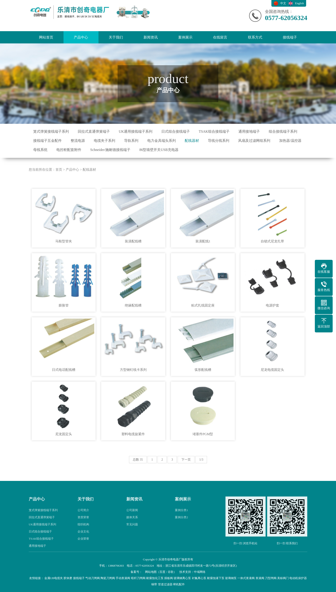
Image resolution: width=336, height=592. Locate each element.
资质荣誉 (83, 532)
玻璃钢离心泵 (182, 578)
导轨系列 (131, 140)
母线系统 (40, 150)
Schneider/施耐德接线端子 (110, 150)
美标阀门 (283, 578)
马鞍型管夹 (63, 256)
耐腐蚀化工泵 (155, 578)
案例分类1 (181, 525)
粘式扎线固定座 (203, 320)
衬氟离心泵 (199, 578)
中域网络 (199, 572)
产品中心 (81, 37)
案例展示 (185, 37)
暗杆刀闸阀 (138, 578)
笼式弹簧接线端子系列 (51, 131)
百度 (162, 572)
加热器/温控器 (290, 140)
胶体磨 (68, 578)
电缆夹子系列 (104, 140)
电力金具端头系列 (161, 140)
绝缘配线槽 (133, 320)
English (299, 3)
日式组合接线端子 (175, 131)
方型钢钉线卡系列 (133, 385)
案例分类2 (181, 532)
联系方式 (255, 37)
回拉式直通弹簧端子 (94, 131)
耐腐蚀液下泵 (215, 578)
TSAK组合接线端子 (214, 131)
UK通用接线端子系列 (135, 131)
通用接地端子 (249, 131)
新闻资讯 (150, 37)
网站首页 (46, 37)
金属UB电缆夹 (53, 578)
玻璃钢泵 (231, 578)
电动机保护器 (298, 578)
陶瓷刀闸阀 (107, 578)
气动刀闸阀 (92, 578)
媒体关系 (132, 532)
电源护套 (272, 320)
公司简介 (83, 525)
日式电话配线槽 (63, 385)
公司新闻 (132, 525)
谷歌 (171, 572)
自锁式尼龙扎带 (272, 256)
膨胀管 (64, 320)
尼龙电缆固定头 (272, 385)
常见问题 (132, 539)
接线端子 (290, 37)
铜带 (154, 584)
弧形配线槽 (203, 385)
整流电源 (78, 140)
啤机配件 (179, 584)
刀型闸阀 (271, 578)
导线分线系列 (218, 140)
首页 (58, 185)
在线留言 (220, 37)
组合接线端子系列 (283, 131)
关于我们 (116, 37)
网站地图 (151, 572)
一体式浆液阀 (246, 578)
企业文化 (83, 546)
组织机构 (83, 539)
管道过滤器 (165, 584)
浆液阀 (260, 578)
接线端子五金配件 (47, 140)
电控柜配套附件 (68, 150)
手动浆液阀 (123, 578)
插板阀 (168, 578)
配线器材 (192, 140)
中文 (283, 3)
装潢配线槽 (133, 256)
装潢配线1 (203, 256)
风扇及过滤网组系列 (254, 140)
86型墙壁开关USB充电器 (158, 150)
